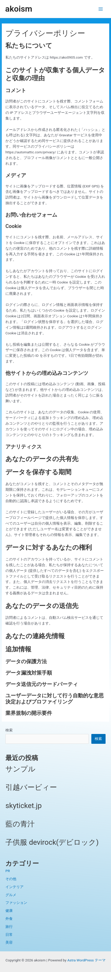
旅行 (9, 926)
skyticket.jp (23, 805)
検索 (9, 730)
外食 (9, 918)
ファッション (16, 902)
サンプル (20, 769)
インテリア (14, 887)
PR (7, 871)
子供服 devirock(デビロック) (52, 842)
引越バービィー (31, 787)
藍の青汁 (20, 824)
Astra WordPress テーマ (86, 960)
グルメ (10, 895)
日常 (9, 935)
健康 (9, 910)
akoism (18, 9)
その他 (10, 879)
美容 (9, 942)
